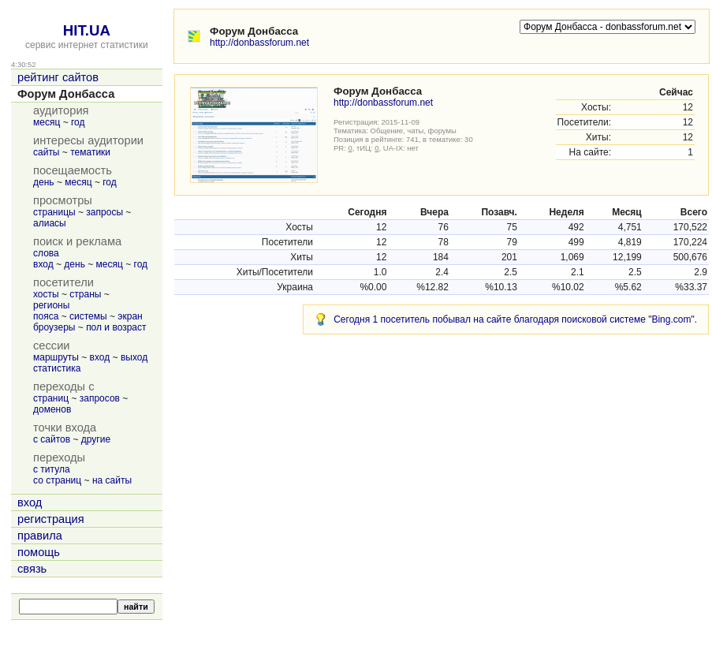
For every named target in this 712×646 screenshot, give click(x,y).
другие (95, 439)
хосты (46, 294)
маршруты (56, 357)
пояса (45, 316)
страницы (54, 212)
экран (129, 316)
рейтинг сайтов (58, 77)
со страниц (57, 480)
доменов (52, 409)
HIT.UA (86, 30)
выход (134, 357)
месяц (46, 122)
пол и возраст (116, 327)
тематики (90, 152)
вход (43, 264)
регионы (51, 305)
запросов (100, 398)
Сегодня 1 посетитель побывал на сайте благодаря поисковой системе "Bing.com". (515, 319)
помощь (38, 552)
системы (88, 316)
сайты (46, 152)
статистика (56, 368)
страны (85, 294)
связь (32, 568)
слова (46, 253)
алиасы (49, 223)
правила (39, 535)
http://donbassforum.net (259, 42)
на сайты (112, 480)
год (78, 122)
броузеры (54, 327)
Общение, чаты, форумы (414, 130)
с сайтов (51, 439)
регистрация (50, 519)
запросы (104, 212)
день (43, 182)
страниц (51, 398)
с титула (51, 469)
